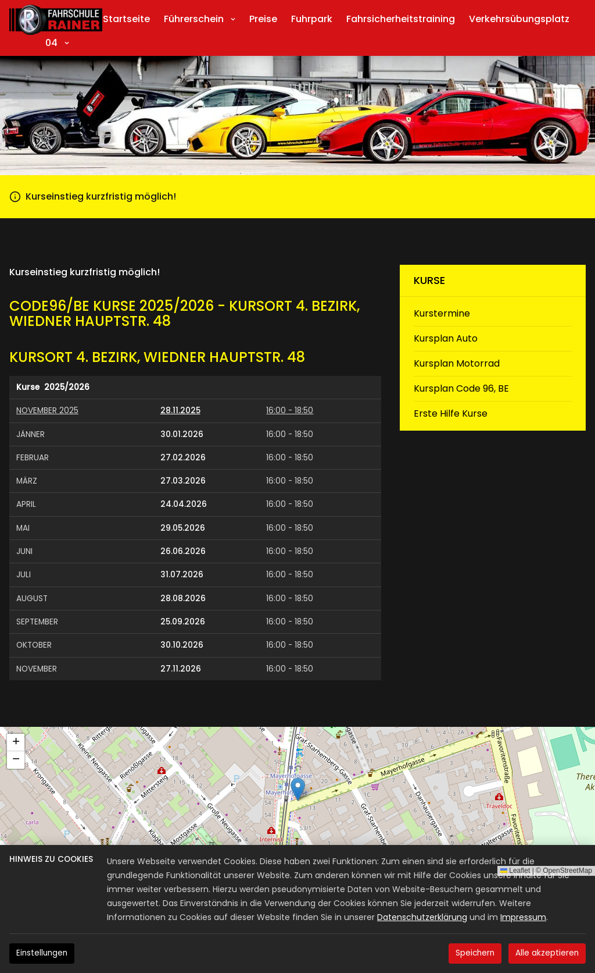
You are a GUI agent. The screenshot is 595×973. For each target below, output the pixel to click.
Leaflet (515, 871)
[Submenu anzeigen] (233, 19)
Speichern (475, 952)
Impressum (523, 917)
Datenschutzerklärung (422, 917)
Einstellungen (41, 952)
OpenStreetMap (567, 871)
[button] (298, 789)
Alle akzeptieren (547, 952)
